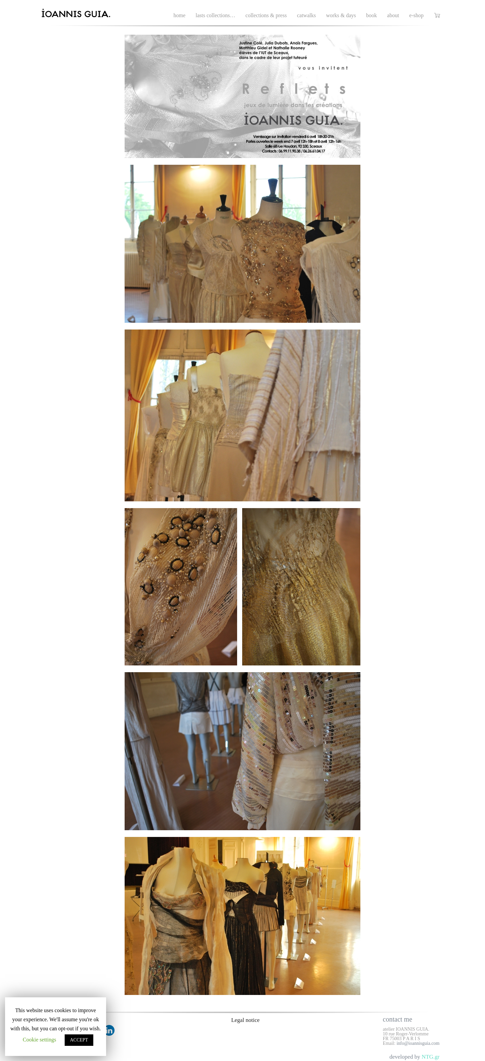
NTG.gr (431, 1057)
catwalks (306, 15)
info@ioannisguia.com (418, 1043)
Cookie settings (39, 1039)
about (393, 15)
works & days (341, 15)
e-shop (416, 15)
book (371, 15)
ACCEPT (79, 1039)
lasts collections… (215, 15)
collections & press (266, 15)
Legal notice (245, 1020)
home (179, 15)
